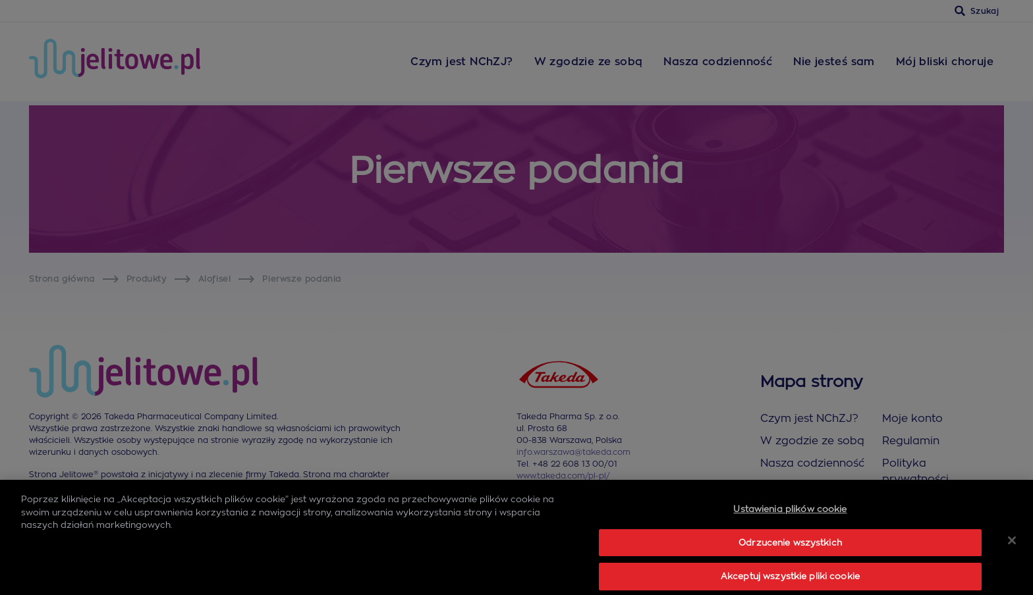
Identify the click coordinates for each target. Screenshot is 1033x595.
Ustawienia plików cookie (790, 538)
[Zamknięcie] (1011, 569)
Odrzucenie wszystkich (790, 571)
